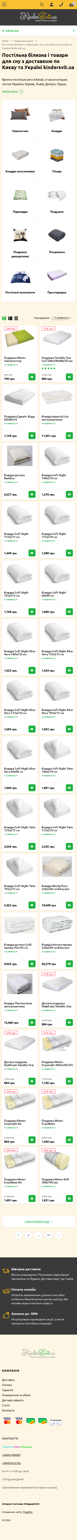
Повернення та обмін (16, 1395)
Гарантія (7, 1390)
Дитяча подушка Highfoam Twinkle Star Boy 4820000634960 (57, 1006)
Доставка (8, 1379)
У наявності (60, 317)
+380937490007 (11, 1454)
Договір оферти (12, 1400)
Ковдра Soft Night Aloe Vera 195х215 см (57, 711)
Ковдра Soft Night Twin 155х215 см (19, 828)
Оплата (7, 1385)
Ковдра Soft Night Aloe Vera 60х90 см (19, 770)
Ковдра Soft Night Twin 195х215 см (19, 887)
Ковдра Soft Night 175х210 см (54, 535)
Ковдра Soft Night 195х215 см (16, 593)
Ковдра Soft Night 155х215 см (16, 535)
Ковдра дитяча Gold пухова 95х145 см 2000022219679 (17, 948)
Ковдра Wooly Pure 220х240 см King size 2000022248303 (55, 889)
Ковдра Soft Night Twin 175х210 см (57, 828)
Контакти (8, 1410)
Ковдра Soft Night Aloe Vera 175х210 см (19, 711)
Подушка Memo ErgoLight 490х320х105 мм (57, 1065)
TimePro (27, 1512)
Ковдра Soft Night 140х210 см (54, 476)
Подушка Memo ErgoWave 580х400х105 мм (53, 1124)
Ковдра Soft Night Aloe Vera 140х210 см (19, 652)
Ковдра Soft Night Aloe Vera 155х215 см (57, 652)
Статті (6, 1405)
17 (48, 1235)
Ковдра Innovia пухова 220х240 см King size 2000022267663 (57, 948)
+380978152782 (11, 1463)
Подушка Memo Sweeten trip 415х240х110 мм (15, 361)
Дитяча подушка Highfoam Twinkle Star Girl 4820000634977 (19, 1065)
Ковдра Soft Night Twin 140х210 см (57, 770)
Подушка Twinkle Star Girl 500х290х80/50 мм (57, 359)
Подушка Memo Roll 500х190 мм (55, 1180)
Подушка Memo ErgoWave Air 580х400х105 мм (15, 1182)
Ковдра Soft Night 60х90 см (54, 593)
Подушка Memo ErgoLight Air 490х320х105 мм (15, 1124)
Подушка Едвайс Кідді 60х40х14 (19, 417)
